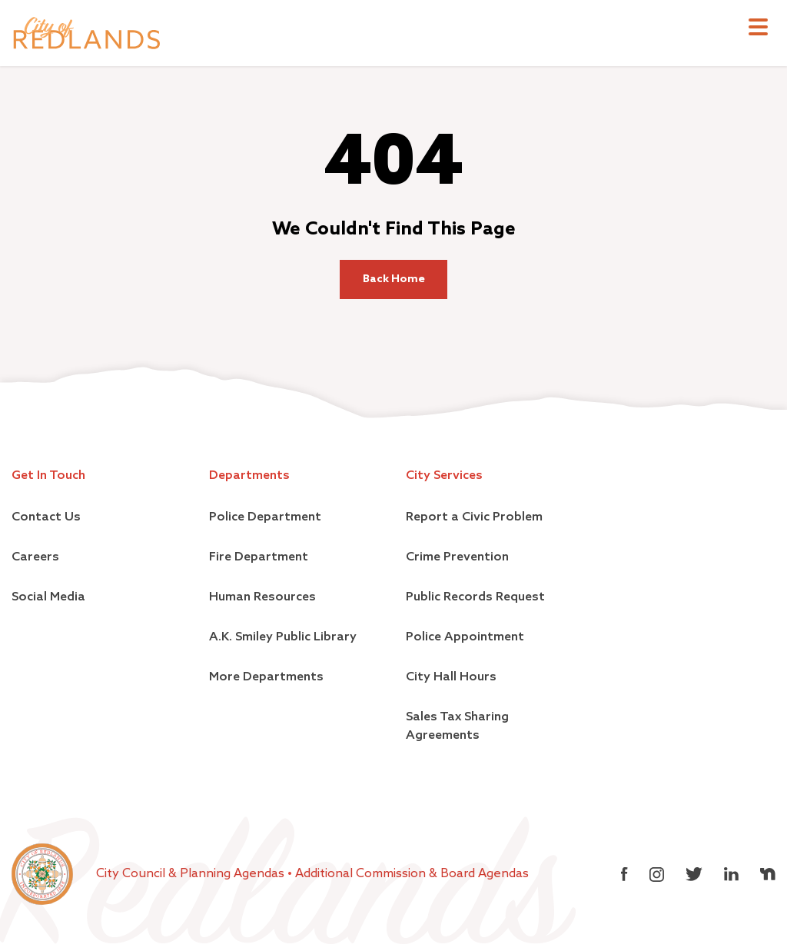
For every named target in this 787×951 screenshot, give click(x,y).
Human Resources (262, 597)
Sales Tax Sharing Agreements (457, 726)
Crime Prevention (457, 557)
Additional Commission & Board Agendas (412, 874)
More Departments (266, 677)
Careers (35, 557)
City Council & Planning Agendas (191, 874)
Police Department (265, 517)
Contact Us (46, 517)
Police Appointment (465, 637)
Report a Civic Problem (474, 517)
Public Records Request (475, 597)
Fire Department (258, 557)
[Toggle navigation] (758, 29)
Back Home (394, 279)
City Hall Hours (451, 677)
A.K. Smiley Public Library (283, 637)
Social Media (48, 597)
